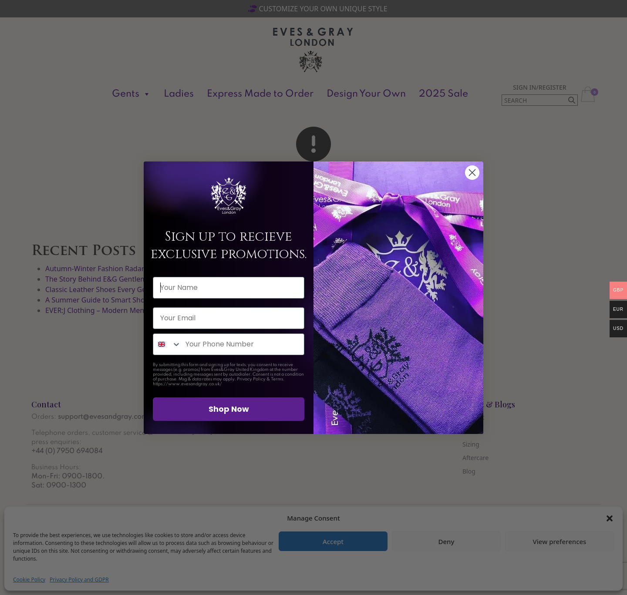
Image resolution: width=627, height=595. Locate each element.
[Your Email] (228, 318)
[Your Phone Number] (242, 344)
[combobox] (167, 344)
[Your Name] (228, 288)
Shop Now (229, 408)
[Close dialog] (472, 172)
